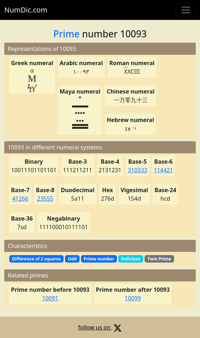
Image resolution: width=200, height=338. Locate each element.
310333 (137, 170)
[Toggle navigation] (186, 10)
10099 (133, 298)
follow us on (100, 327)
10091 (50, 298)
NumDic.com (25, 10)
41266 (20, 198)
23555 (45, 198)
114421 (163, 170)
